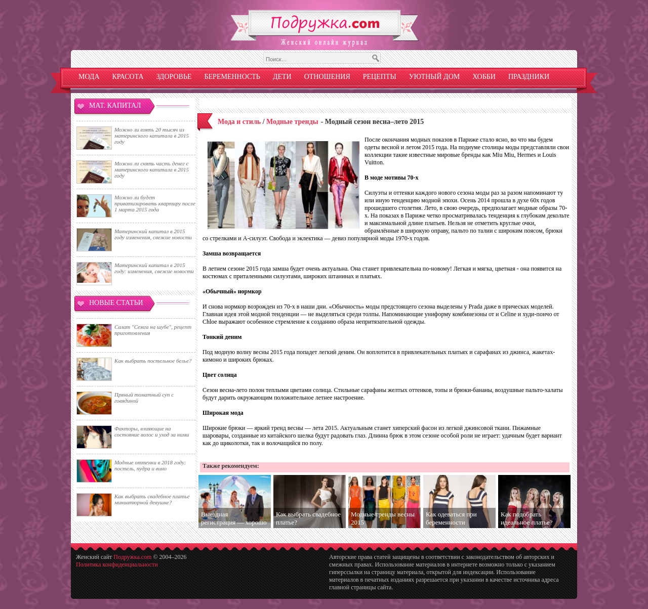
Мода (89, 76)
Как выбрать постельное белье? (152, 361)
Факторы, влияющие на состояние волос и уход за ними (151, 431)
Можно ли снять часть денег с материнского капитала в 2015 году (151, 169)
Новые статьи (116, 303)
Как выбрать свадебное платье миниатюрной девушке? (152, 499)
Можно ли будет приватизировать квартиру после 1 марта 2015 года (154, 203)
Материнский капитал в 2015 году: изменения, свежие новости (154, 268)
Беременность (232, 76)
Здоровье (174, 76)
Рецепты (379, 76)
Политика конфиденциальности (117, 564)
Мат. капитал (115, 105)
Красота (128, 76)
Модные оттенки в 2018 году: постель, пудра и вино (150, 465)
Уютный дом (434, 76)
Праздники (528, 76)
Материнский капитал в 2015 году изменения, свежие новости (153, 234)
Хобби (484, 76)
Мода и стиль (239, 121)
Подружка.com (132, 556)
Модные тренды (292, 121)
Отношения (327, 76)
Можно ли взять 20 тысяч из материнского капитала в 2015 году (151, 135)
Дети (282, 76)
